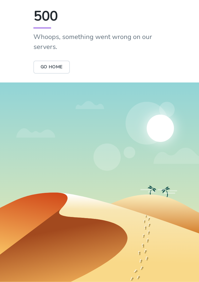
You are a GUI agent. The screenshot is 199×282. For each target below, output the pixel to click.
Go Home (52, 67)
